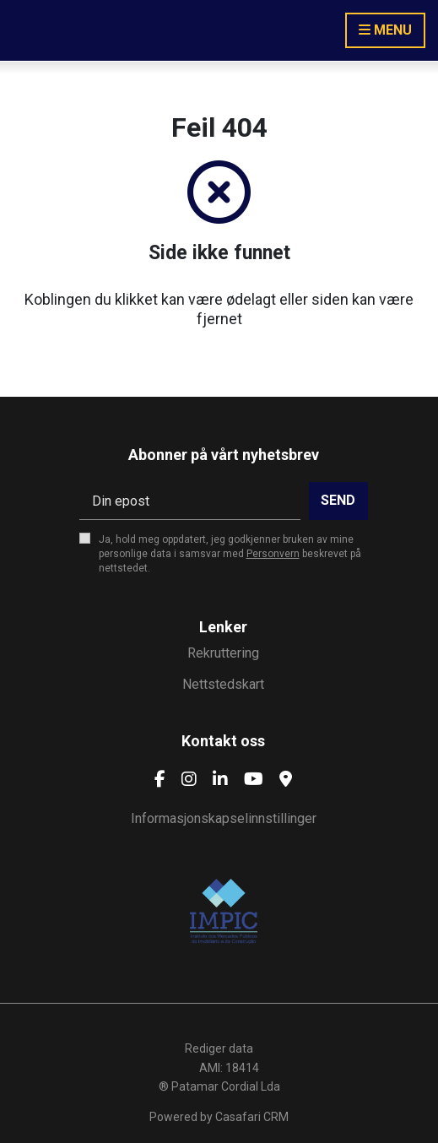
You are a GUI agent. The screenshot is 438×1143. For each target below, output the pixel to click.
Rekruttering (223, 653)
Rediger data (219, 1048)
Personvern (273, 554)
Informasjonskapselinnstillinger (223, 818)
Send (338, 500)
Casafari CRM (252, 1117)
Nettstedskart (223, 684)
